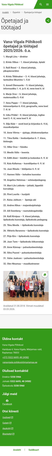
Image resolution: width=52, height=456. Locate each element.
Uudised (6, 417)
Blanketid (7, 434)
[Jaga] (48, 20)
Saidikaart (34, 450)
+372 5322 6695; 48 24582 (15, 357)
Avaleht (5, 12)
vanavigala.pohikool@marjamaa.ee (19, 362)
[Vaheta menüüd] (47, 4)
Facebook (7, 402)
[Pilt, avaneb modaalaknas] (26, 286)
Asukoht (6, 428)
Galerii (5, 423)
